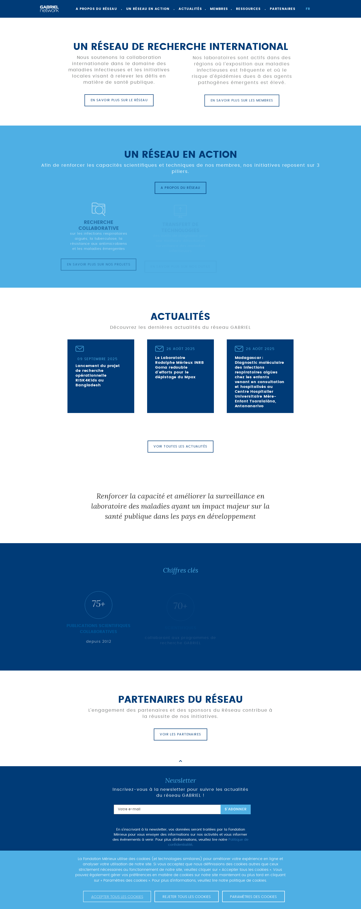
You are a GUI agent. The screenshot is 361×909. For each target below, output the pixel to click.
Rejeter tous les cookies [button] (187, 897)
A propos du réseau (96, 9)
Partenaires (282, 9)
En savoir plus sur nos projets (98, 266)
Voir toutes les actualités (180, 446)
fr (308, 9)
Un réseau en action (148, 9)
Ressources (248, 9)
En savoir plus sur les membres (242, 103)
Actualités (190, 9)
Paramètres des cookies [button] (253, 897)
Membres (219, 9)
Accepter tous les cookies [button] (117, 897)
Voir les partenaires (180, 734)
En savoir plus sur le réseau (119, 101)
